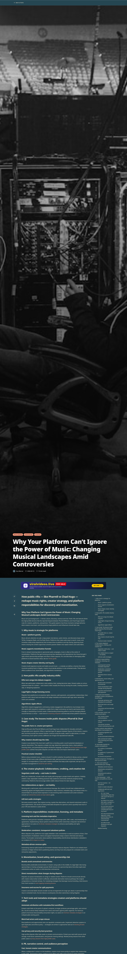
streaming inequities (54, 713)
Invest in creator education (105, 787)
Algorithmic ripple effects (105, 625)
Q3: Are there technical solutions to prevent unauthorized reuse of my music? (107, 808)
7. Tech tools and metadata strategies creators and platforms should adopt (104, 696)
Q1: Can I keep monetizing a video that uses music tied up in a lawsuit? (107, 795)
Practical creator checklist (105, 641)
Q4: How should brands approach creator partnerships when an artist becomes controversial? (107, 817)
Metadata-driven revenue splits (105, 675)
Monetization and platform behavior (105, 770)
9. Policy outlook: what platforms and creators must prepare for (104, 729)
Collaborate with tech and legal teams (105, 790)
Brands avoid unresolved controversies (104, 683)
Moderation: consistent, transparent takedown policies (104, 670)
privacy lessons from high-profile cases (43, 939)
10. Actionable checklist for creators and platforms (102, 745)
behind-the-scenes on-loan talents (39, 795)
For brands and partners (104, 756)
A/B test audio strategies (104, 657)
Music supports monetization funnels (106, 605)
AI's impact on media (37, 840)
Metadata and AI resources (105, 767)
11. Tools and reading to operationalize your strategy (102, 763)
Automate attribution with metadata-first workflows (105, 701)
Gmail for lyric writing (45, 764)
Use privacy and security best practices (106, 709)
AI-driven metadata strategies (48, 824)
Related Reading (102, 828)
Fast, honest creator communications (103, 717)
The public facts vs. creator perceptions (105, 633)
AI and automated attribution (106, 736)
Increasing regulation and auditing (105, 733)
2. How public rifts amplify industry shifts (104, 613)
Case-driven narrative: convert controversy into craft (106, 725)
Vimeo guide (52, 658)
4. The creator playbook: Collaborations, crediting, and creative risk (103, 644)
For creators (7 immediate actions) (105, 749)
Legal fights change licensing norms (106, 621)
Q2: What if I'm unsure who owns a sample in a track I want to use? (107, 802)
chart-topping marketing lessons (45, 883)
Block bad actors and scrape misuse (105, 705)
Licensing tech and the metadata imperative (104, 665)
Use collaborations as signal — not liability (105, 653)
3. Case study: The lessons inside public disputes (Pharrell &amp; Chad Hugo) (104, 628)
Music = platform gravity (104, 602)
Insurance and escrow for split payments (105, 691)
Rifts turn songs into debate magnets (105, 617)
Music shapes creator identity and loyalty (106, 609)
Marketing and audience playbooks (104, 774)
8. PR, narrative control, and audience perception (102, 713)
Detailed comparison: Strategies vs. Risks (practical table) (104, 759)
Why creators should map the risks (106, 637)
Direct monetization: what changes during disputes (105, 687)
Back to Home (19, 2)
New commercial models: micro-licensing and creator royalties (105, 740)
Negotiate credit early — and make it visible (106, 649)
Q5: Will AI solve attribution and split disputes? (106, 824)
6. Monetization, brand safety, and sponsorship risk (104, 679)
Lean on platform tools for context (105, 721)
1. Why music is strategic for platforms (102, 599)
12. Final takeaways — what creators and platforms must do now (103, 778)
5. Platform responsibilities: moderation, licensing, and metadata (102, 660)
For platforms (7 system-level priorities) (106, 753)
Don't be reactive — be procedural (104, 783)
